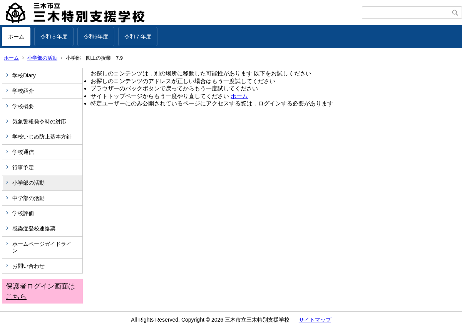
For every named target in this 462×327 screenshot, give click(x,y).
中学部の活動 (28, 198)
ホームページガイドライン (42, 247)
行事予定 (25, 167)
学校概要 (23, 106)
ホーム (16, 36)
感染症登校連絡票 (33, 228)
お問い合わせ (28, 266)
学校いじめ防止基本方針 (42, 136)
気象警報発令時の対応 (39, 121)
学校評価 (23, 213)
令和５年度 (53, 36)
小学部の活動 (42, 58)
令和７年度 (137, 36)
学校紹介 (23, 91)
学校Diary (24, 75)
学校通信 (23, 152)
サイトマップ (315, 320)
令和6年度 (96, 36)
